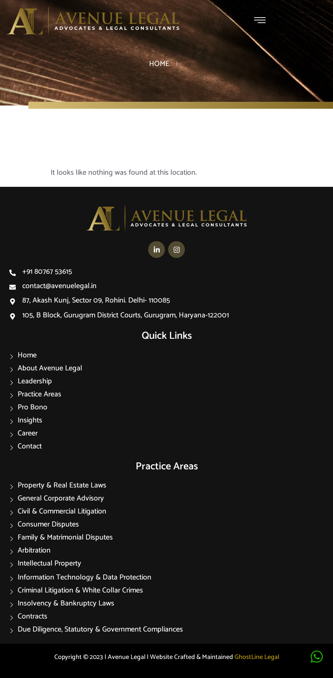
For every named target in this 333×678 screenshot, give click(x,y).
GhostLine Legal (257, 657)
